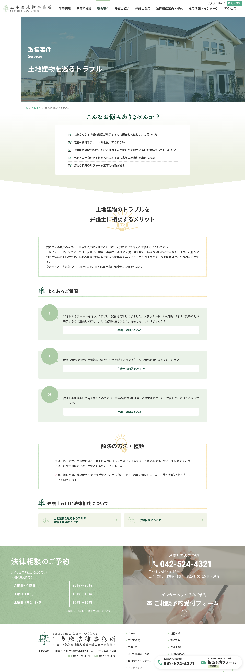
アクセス (230, 8)
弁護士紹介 (122, 8)
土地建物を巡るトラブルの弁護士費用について (64, 520)
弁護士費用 (142, 8)
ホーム (24, 107)
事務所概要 (84, 8)
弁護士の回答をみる (129, 330)
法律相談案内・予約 (169, 8)
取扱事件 (103, 8)
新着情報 (65, 8)
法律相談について (144, 520)
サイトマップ (135, 667)
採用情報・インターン (204, 8)
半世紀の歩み (177, 654)
